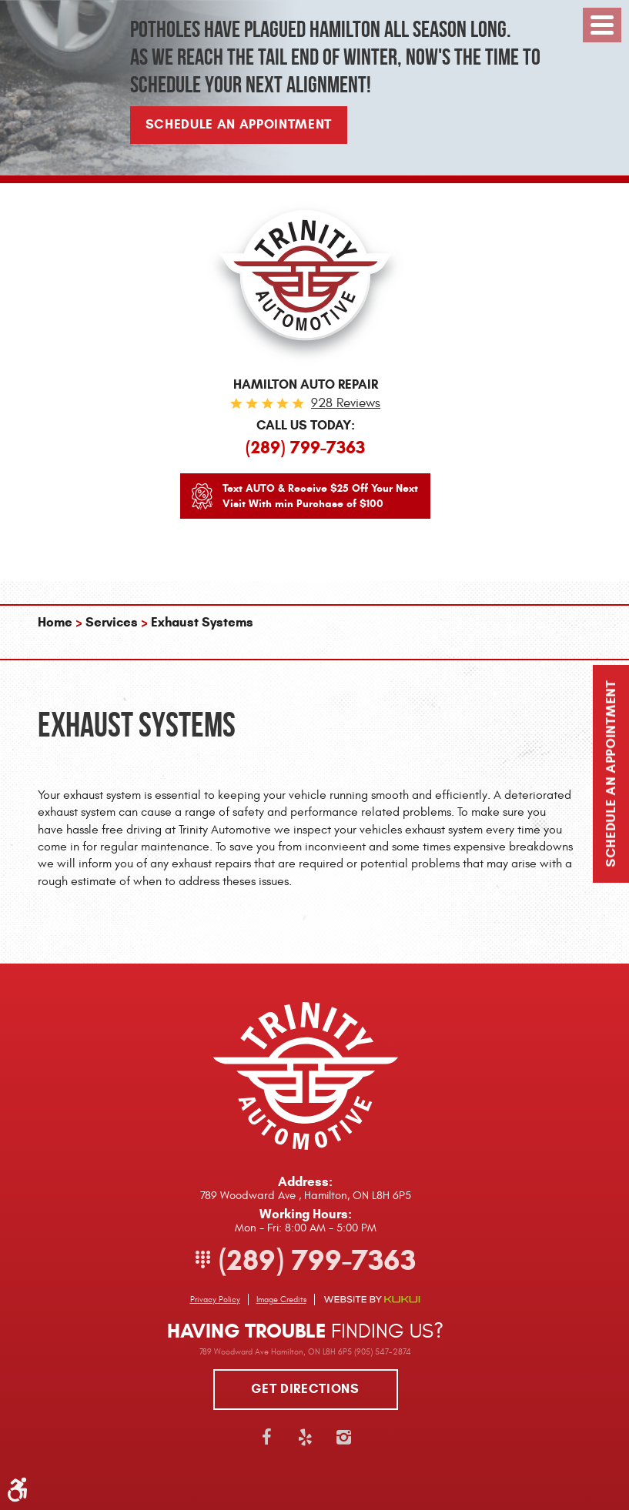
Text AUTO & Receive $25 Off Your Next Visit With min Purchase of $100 (320, 496)
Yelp (305, 1436)
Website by (372, 1299)
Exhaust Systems (202, 622)
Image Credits (281, 1300)
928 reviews (345, 403)
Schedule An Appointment (239, 124)
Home (55, 622)
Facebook (267, 1436)
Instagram (344, 1436)
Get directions (305, 1389)
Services (111, 622)
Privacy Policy (215, 1300)
